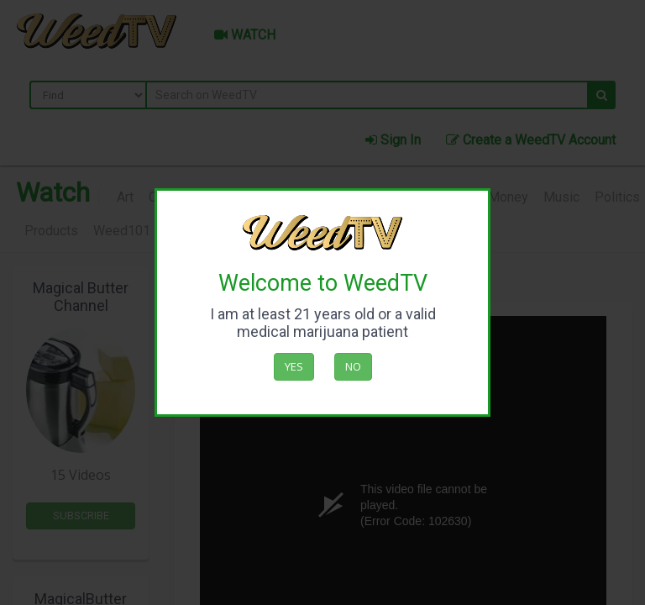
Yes (294, 366)
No (353, 366)
